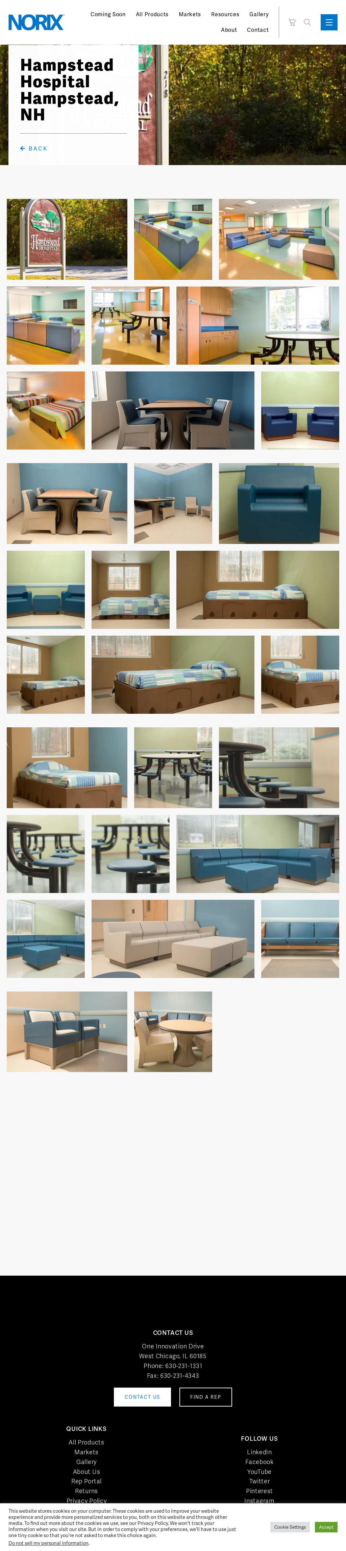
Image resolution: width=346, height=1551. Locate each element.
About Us (86, 1472)
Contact (258, 29)
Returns (86, 1491)
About (229, 29)
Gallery (259, 14)
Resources (225, 14)
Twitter (259, 1481)
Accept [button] (326, 1527)
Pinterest (259, 1491)
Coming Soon (108, 14)
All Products (152, 14)
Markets (190, 14)
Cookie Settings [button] (290, 1527)
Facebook (259, 1462)
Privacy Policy (87, 1501)
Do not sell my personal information (48, 1543)
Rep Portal (86, 1481)
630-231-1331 (183, 1366)
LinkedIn (259, 1452)
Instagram (259, 1501)
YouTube (259, 1472)
